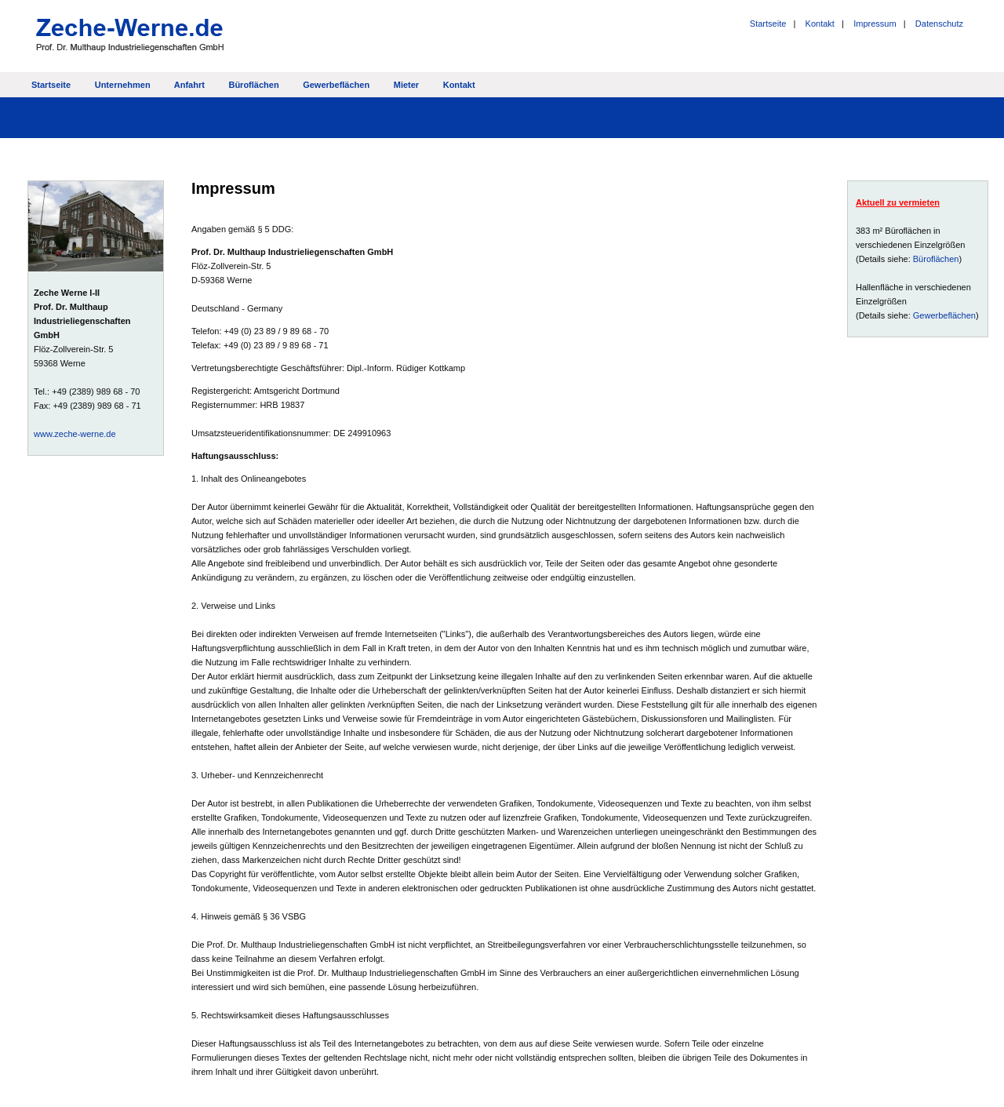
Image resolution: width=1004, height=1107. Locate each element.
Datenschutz (939, 23)
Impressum (874, 23)
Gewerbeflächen (336, 84)
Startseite (768, 23)
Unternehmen (123, 84)
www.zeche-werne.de (75, 434)
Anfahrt (189, 84)
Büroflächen (253, 84)
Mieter (406, 84)
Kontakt (820, 23)
